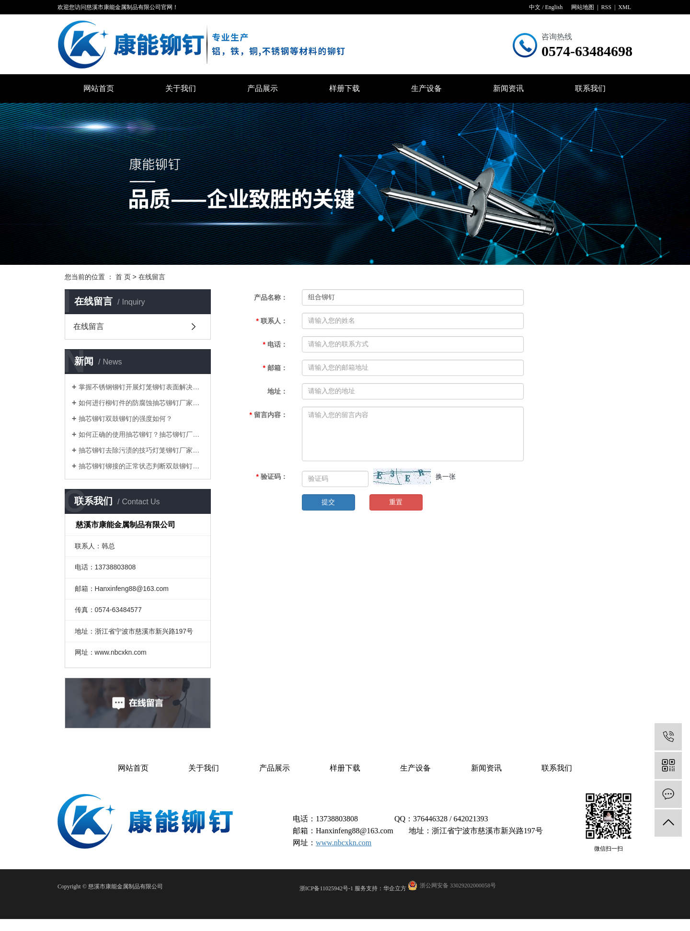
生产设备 (426, 88)
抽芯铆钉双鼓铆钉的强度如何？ (125, 418)
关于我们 (180, 88)
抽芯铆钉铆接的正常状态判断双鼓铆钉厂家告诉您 (141, 466)
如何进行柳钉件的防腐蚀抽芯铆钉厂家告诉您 (141, 403)
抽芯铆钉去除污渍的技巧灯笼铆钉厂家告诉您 (141, 450)
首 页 (123, 277)
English (554, 7)
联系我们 (590, 88)
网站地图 (582, 7)
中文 (534, 7)
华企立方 (394, 888)
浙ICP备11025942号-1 (326, 888)
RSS (606, 7)
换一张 (446, 476)
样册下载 (344, 88)
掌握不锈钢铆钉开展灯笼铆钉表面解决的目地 (141, 387)
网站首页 (98, 88)
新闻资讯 (508, 88)
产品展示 (262, 88)
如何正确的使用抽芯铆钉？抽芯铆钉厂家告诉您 (141, 434)
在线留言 (88, 326)
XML (624, 7)
